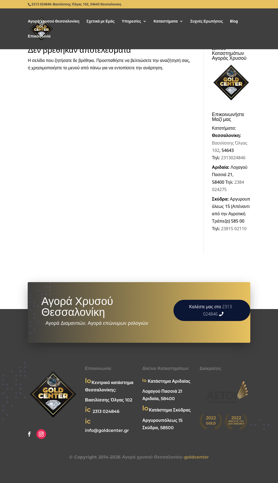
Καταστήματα (166, 21)
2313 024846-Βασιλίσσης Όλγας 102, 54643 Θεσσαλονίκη (76, 4)
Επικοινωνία (39, 36)
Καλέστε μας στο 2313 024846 (210, 310)
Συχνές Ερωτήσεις (206, 21)
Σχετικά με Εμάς (100, 21)
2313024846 (233, 158)
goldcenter (196, 457)
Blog (234, 21)
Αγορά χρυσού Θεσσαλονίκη (53, 21)
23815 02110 (234, 229)
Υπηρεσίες (131, 21)
